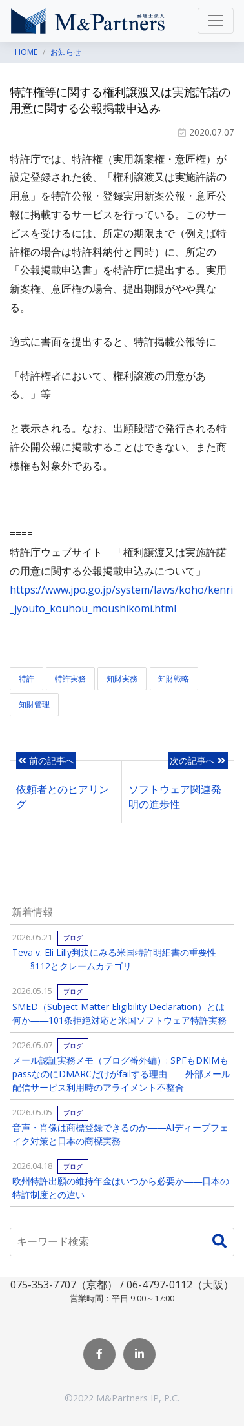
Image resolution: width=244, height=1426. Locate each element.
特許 (26, 678)
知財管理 (34, 704)
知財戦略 (173, 678)
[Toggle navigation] (216, 21)
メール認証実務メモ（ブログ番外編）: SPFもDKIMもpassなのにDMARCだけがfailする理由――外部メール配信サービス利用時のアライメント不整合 (121, 1073)
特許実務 (70, 678)
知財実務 (122, 678)
